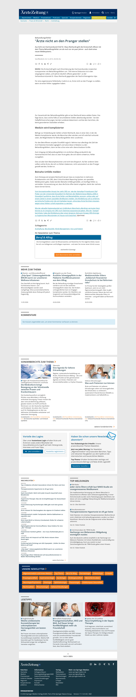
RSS (57, 685)
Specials (65, 18)
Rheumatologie (42, 587)
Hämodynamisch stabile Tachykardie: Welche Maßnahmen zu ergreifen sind (42, 515)
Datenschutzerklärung (42, 677)
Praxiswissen (46, 18)
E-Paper (58, 681)
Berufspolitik (49, 229)
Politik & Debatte (99, 18)
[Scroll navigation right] (115, 18)
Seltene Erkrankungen (59, 587)
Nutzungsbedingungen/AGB (44, 674)
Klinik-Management (62, 229)
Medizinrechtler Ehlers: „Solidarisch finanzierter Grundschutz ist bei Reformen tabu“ (98, 279)
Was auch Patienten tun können (99, 383)
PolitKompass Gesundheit (92, 583)
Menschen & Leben (92, 578)
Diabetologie (98, 574)
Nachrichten (26, 18)
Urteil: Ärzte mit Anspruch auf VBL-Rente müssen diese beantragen (40, 539)
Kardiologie (61, 578)
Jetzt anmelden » (33, 452)
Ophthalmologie (60, 583)
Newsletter (59, 683)
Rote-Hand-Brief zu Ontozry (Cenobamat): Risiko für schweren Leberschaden (42, 521)
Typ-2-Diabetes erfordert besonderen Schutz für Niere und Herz (43, 485)
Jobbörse (24, 685)
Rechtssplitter (28, 587)
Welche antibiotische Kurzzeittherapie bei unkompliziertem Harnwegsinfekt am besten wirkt (33, 626)
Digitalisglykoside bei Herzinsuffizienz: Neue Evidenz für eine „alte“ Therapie (42, 527)
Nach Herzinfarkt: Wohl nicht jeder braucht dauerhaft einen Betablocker (41, 494)
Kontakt (37, 683)
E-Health (109, 574)
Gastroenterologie (47, 578)
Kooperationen (75, 18)
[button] (112, 13)
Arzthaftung (39, 229)
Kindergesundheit (75, 578)
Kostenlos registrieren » (55, 452)
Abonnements (60, 679)
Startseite (24, 672)
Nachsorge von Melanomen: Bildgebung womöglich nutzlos (88, 533)
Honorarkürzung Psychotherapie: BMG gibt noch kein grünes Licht (42, 506)
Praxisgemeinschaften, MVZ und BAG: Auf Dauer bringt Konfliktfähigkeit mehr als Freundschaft (67, 625)
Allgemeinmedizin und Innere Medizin (37, 574)
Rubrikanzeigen (61, 677)
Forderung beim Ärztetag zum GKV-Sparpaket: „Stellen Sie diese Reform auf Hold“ (43, 544)
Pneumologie (74, 583)
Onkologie (47, 583)
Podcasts (56, 18)
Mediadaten (60, 672)
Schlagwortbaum (40, 672)
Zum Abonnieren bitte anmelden (68, 255)
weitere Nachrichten (59, 560)
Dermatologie (85, 574)
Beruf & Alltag (71, 574)
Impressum (38, 681)
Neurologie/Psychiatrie (32, 583)
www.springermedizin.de (77, 672)
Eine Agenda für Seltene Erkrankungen (64, 369)
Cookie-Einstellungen (41, 679)
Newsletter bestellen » (80, 466)
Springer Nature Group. (64, 694)
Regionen (86, 18)
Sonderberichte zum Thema (37, 362)
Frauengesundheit (30, 578)
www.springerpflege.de (77, 674)
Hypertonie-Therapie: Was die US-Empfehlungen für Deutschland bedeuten (43, 500)
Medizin (36, 18)
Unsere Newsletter (33, 569)
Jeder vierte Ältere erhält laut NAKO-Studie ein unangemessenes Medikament (91, 488)
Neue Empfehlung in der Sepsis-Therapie (99, 622)
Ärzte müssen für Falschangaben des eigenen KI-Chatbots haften (43, 511)
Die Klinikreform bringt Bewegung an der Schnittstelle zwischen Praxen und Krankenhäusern (35, 388)
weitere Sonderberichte (104, 427)
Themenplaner (61, 674)
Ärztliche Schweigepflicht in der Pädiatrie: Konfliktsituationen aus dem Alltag (67, 278)
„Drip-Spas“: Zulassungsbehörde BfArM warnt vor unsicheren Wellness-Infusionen (35, 278)
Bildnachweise (39, 685)
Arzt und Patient (76, 229)
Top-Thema (59, 574)
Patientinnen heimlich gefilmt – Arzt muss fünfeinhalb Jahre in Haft (42, 533)
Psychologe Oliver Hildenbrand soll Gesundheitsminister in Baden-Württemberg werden (41, 556)
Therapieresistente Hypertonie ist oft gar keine (37, 489)
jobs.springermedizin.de (77, 677)
